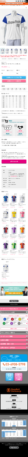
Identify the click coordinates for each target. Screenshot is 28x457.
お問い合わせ (14, 161)
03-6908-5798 (14, 176)
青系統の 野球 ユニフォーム (8, 319)
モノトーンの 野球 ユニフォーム (18, 327)
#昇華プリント (16, 58)
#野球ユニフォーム (23, 58)
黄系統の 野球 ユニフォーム (8, 323)
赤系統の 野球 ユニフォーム (18, 319)
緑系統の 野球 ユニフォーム (18, 323)
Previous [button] (2, 28)
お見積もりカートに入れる (14, 77)
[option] (14, 27)
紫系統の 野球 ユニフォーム (8, 327)
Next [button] (25, 28)
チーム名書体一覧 (5, 145)
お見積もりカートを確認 (14, 81)
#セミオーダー (4, 58)
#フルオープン (10, 58)
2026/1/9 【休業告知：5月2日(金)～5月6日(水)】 (14, 3)
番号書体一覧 (13, 145)
